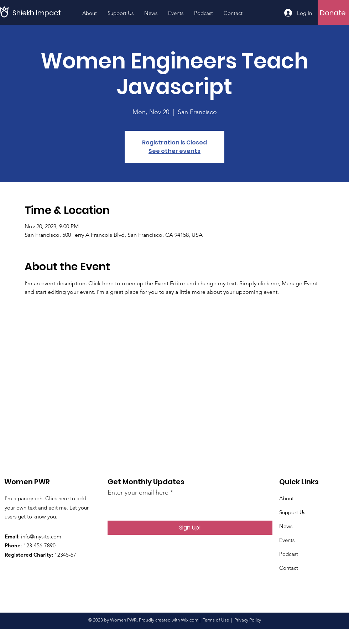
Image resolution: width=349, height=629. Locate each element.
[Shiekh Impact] (44, 12)
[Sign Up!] (190, 528)
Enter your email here (138, 492)
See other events (174, 151)
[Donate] (333, 13)
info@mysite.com (41, 536)
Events (287, 540)
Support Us (292, 512)
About (286, 498)
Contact (288, 567)
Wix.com (189, 620)
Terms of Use (216, 620)
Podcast (288, 554)
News (285, 526)
